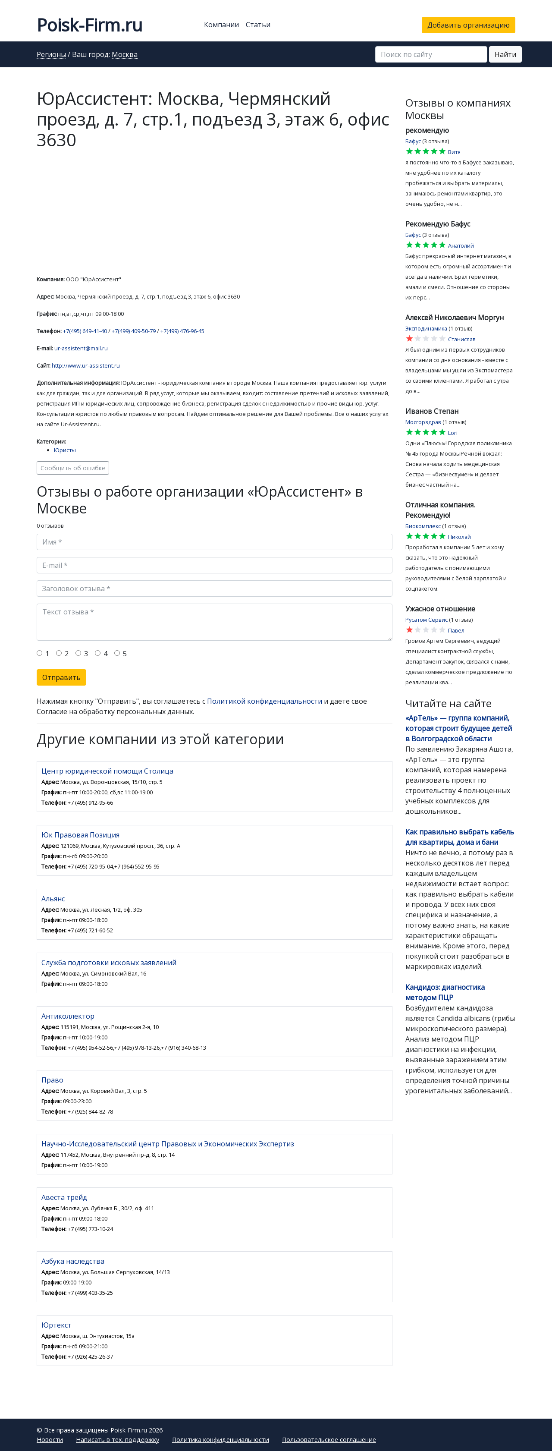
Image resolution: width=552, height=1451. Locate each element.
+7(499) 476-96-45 (182, 331)
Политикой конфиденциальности (264, 701)
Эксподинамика (426, 328)
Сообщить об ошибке (73, 468)
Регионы (51, 55)
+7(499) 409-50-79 (134, 331)
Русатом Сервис (426, 619)
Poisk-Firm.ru (89, 25)
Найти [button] (505, 54)
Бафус (413, 141)
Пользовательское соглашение (329, 1439)
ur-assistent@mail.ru (81, 348)
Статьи (258, 24)
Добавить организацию (468, 25)
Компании (221, 24)
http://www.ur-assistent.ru (86, 365)
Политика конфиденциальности (220, 1439)
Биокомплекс (423, 526)
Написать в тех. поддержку (117, 1439)
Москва (125, 55)
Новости (50, 1439)
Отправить (61, 677)
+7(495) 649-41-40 (85, 331)
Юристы (65, 450)
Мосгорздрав (423, 422)
